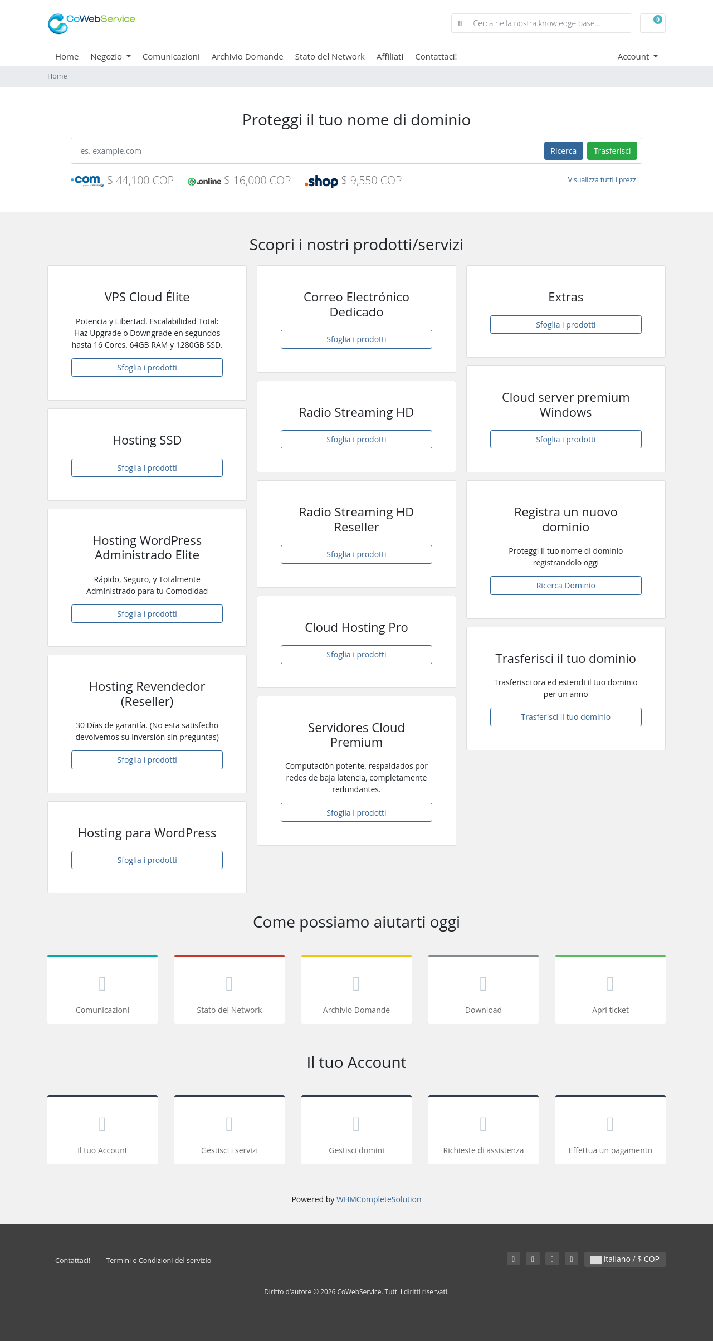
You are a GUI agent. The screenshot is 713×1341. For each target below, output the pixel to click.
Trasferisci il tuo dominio (566, 716)
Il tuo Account (102, 1131)
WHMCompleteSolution (379, 1199)
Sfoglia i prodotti (147, 367)
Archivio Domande (248, 56)
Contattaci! (436, 56)
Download (483, 991)
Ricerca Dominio (565, 585)
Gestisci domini (356, 1131)
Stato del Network (330, 56)
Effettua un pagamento (610, 1131)
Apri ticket (610, 991)
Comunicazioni (171, 56)
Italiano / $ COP (625, 1259)
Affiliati (390, 56)
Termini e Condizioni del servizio (158, 1260)
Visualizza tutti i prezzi (603, 179)
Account (635, 56)
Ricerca (563, 150)
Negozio (107, 56)
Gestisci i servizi (229, 1131)
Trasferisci (612, 150)
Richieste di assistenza (483, 1131)
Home (67, 56)
